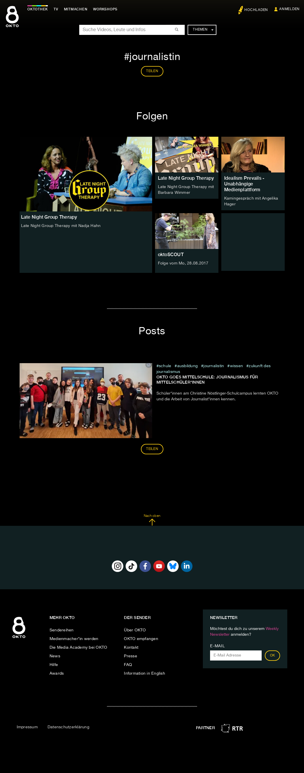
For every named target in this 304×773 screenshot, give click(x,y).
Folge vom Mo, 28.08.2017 (183, 263)
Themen (203, 29)
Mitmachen (76, 9)
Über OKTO (135, 630)
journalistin (213, 366)
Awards (57, 673)
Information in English (144, 673)
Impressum (27, 727)
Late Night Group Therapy (186, 178)
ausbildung (187, 366)
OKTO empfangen (141, 639)
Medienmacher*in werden (74, 639)
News (55, 656)
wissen (236, 366)
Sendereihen (62, 630)
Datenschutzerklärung (68, 727)
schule (165, 366)
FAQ (128, 665)
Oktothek (37, 9)
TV (56, 9)
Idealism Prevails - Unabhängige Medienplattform (244, 183)
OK (272, 655)
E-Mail (217, 646)
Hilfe (54, 665)
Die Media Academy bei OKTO (78, 648)
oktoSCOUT (171, 254)
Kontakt (131, 648)
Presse (130, 656)
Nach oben (152, 520)
